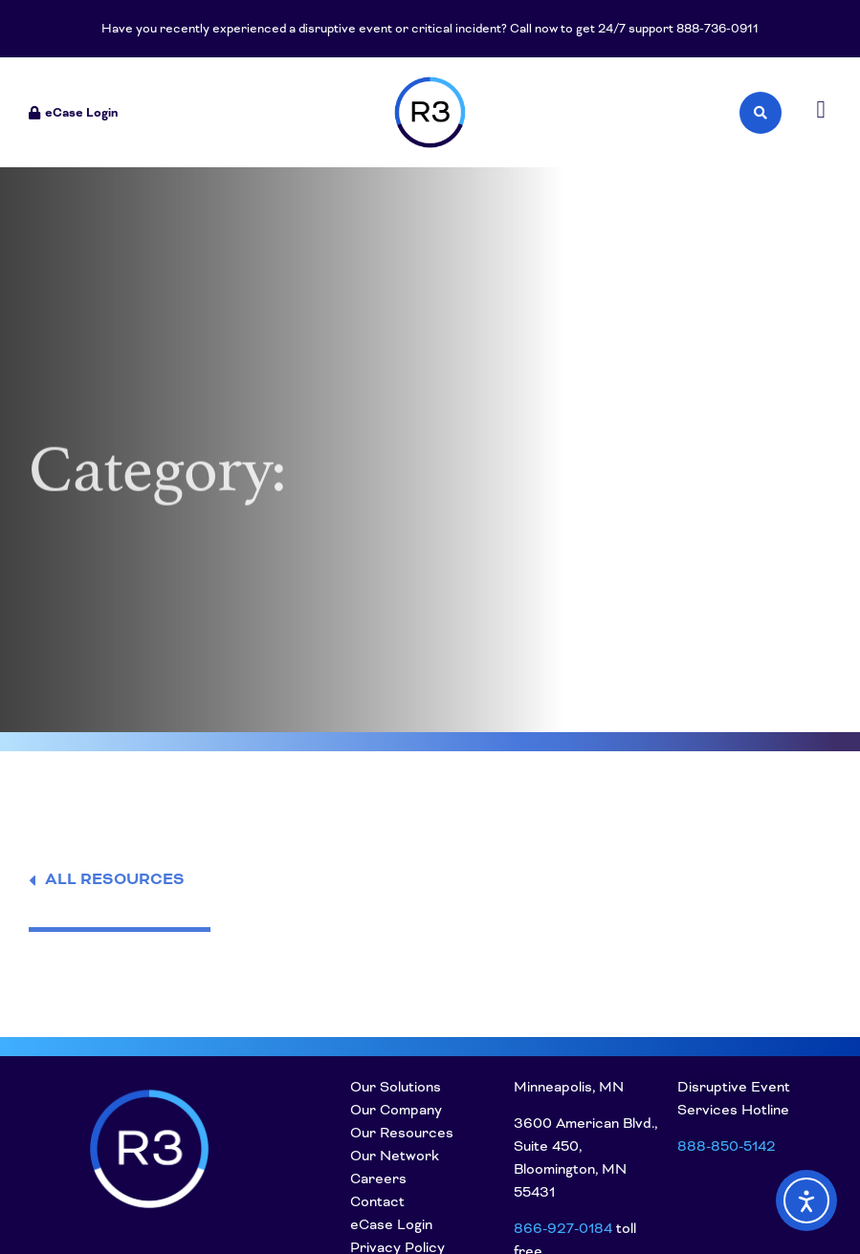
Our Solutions (395, 1086)
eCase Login (391, 1224)
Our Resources (401, 1132)
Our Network (394, 1155)
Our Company (396, 1109)
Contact (377, 1201)
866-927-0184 (563, 1228)
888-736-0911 (717, 28)
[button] (820, 110)
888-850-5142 (726, 1146)
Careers (378, 1178)
